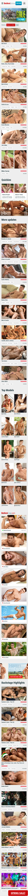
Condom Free (4, 66)
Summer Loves (16, 745)
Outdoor (15, 363)
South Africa (15, 870)
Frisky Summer (16, 241)
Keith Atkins (5, 566)
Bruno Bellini (5, 657)
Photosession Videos (6, 107)
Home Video (4, 261)
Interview (3, 788)
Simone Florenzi (7, 530)
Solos (11, 46)
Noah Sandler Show (20, 194)
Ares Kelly (5, 584)
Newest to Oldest (11, 25)
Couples (12, 107)
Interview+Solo (14, 829)
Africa (9, 66)
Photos (7, 173)
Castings (7, 46)
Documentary (4, 704)
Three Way (15, 343)
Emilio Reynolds (6, 603)
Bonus (9, 768)
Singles (3, 46)
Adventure (15, 850)
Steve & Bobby (6, 194)
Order (17, 25)
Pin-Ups (3, 173)
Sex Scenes (13, 66)
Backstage (10, 704)
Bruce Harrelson (6, 548)
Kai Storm (5, 621)
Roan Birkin (5, 639)
